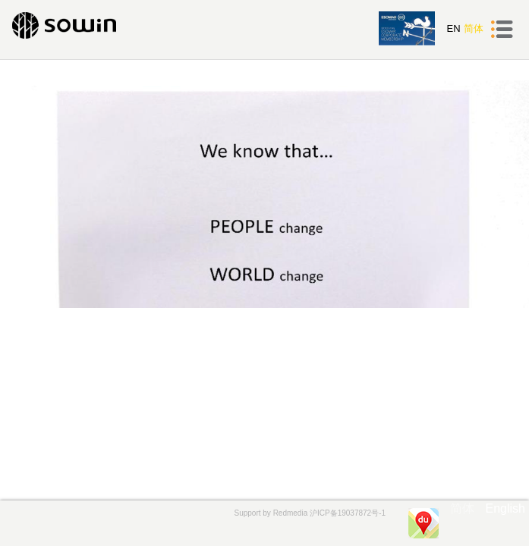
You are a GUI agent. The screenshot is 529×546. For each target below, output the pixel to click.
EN (453, 28)
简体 (473, 28)
